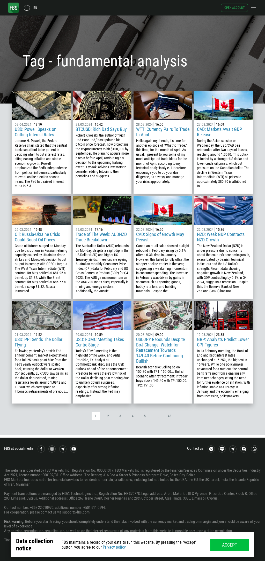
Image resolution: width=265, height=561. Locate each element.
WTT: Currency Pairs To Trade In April (162, 132)
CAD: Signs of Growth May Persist (160, 237)
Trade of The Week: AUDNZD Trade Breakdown (101, 237)
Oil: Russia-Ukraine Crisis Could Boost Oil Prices (37, 237)
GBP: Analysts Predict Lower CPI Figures (223, 342)
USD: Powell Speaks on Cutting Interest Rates (35, 132)
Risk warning (13, 521)
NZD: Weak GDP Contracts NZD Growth (221, 237)
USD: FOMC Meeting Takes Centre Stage (100, 342)
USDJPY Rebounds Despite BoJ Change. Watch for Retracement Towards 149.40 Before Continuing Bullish (160, 350)
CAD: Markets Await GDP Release (219, 132)
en (35, 8)
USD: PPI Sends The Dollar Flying (38, 342)
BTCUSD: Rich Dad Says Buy (101, 129)
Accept (229, 545)
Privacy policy (114, 547)
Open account (234, 8)
